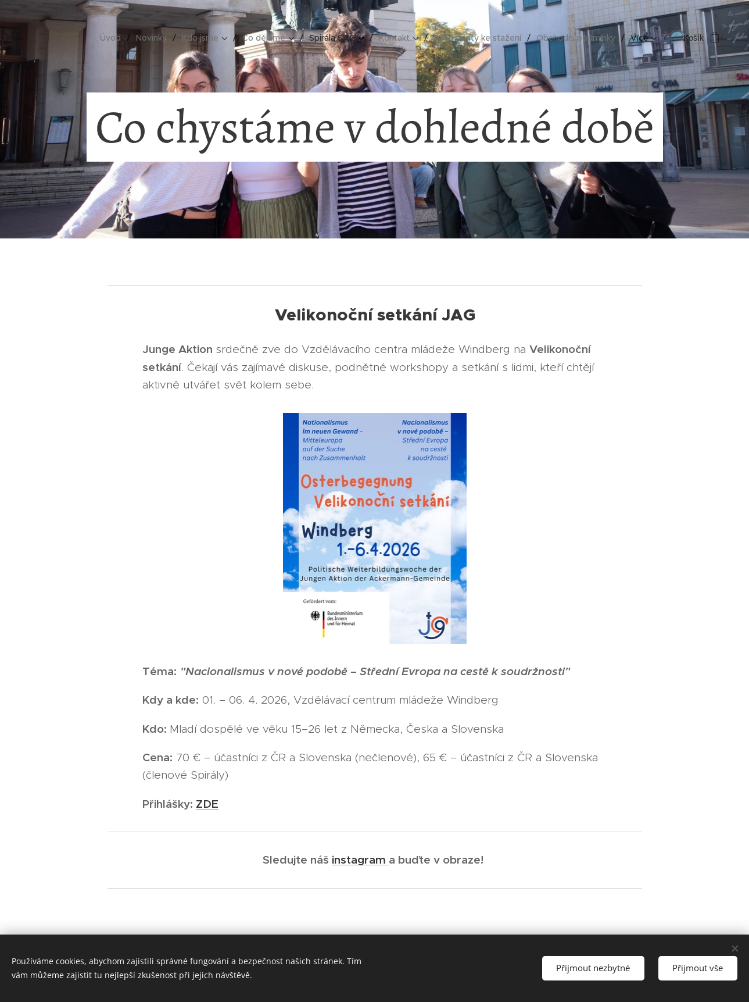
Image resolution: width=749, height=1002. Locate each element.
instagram (360, 860)
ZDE (207, 804)
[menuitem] (113, 37)
